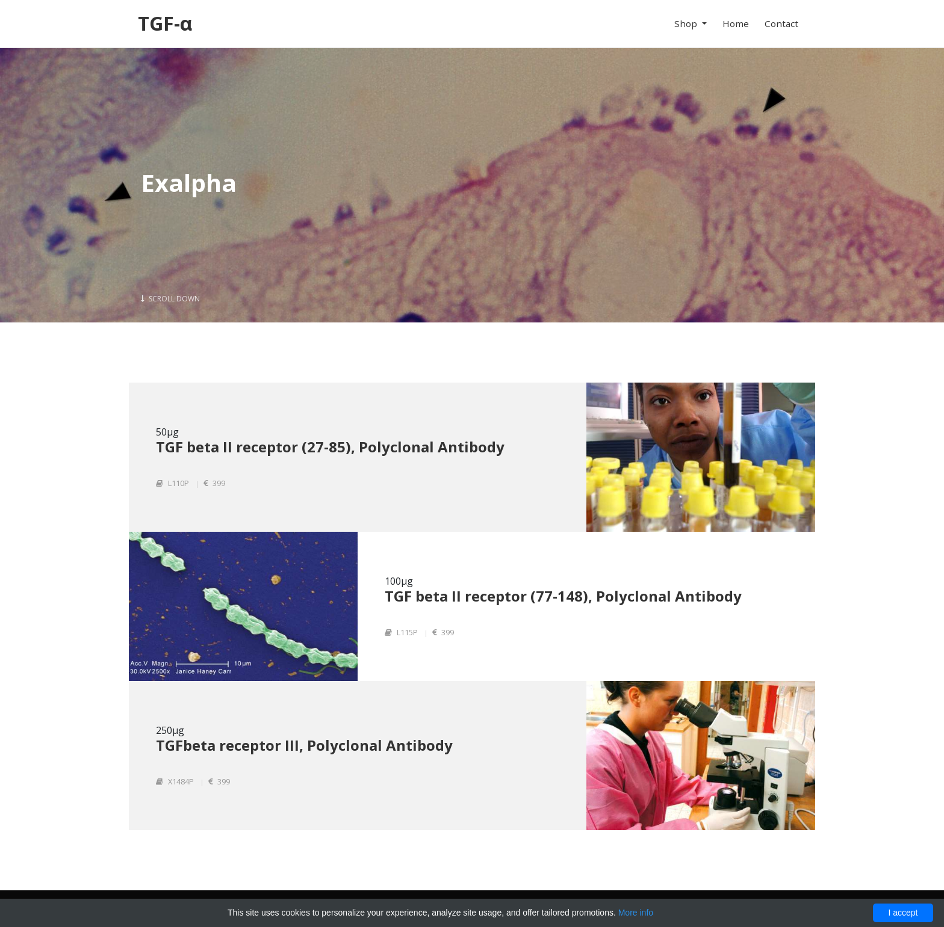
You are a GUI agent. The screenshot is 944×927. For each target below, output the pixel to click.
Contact (781, 23)
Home (735, 23)
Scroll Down (170, 299)
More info (635, 912)
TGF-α (165, 23)
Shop (687, 23)
